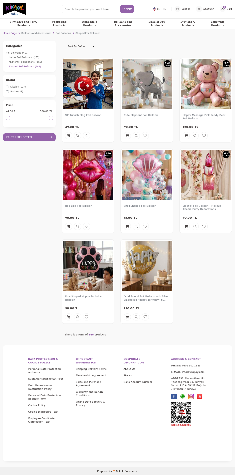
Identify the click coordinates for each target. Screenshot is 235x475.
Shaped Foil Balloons (25, 66)
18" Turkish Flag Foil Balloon (83, 115)
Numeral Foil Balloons (25, 61)
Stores (127, 375)
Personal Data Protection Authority (44, 370)
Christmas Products (217, 23)
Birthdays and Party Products (23, 23)
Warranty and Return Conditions (89, 393)
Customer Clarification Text (45, 378)
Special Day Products (157, 23)
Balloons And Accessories (36, 33)
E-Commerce (129, 471)
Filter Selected (29, 137)
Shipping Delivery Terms (91, 368)
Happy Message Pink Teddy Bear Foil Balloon (204, 116)
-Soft (117, 471)
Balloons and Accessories (123, 23)
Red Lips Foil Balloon (78, 205)
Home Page (10, 33)
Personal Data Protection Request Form (44, 397)
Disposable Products (89, 23)
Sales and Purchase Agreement (88, 383)
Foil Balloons (63, 33)
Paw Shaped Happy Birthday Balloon (83, 298)
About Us (129, 368)
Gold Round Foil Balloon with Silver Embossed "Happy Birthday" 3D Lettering (146, 298)
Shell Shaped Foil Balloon (140, 205)
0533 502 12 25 (191, 365)
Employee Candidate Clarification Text (41, 420)
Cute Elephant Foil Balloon (141, 115)
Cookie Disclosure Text (43, 411)
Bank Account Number (137, 381)
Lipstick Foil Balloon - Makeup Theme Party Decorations (202, 207)
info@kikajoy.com (193, 371)
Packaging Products (59, 23)
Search (127, 9)
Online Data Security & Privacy (90, 403)
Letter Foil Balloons (24, 57)
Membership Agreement (91, 375)
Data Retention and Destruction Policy (40, 387)
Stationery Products (187, 23)
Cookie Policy (37, 405)
